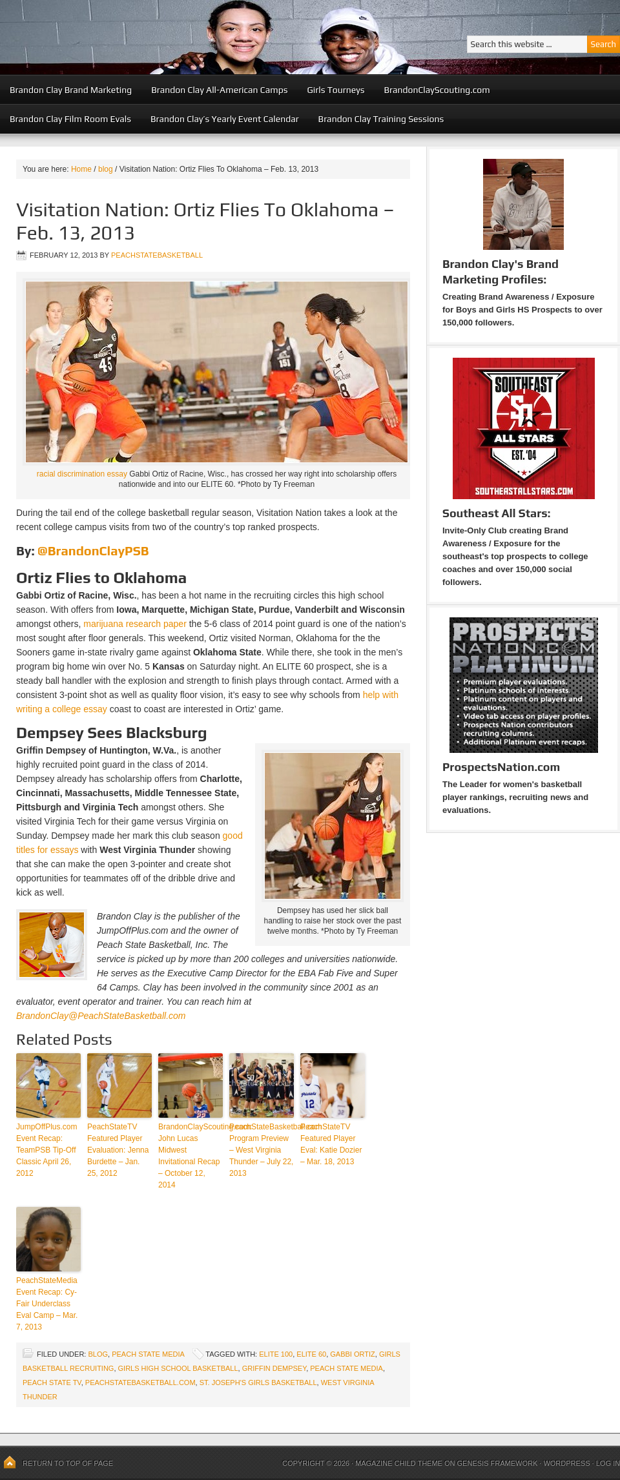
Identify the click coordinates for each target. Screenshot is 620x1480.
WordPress (566, 1463)
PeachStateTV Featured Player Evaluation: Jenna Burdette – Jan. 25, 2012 (118, 1150)
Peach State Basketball (158, 37)
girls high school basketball (178, 1368)
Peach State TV (52, 1382)
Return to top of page (68, 1463)
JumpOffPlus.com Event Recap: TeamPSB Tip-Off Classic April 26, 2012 (46, 1150)
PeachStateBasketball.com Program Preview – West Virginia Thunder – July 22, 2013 (261, 1150)
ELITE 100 (276, 1354)
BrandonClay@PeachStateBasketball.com (100, 1016)
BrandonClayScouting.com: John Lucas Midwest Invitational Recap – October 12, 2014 (190, 1155)
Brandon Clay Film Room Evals (70, 119)
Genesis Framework (497, 1463)
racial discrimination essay (82, 473)
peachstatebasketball (157, 255)
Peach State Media (148, 1354)
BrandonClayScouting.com (437, 90)
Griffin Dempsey (274, 1368)
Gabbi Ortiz (352, 1354)
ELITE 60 (311, 1354)
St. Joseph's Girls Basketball (258, 1382)
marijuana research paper (135, 624)
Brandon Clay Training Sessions (381, 119)
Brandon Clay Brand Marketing (71, 90)
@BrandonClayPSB (93, 550)
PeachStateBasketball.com (140, 1382)
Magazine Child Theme (398, 1463)
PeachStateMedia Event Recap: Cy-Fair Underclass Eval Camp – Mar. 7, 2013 (47, 1303)
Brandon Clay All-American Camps (219, 90)
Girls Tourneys (336, 90)
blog (98, 1354)
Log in (608, 1463)
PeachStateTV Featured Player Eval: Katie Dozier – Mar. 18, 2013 (331, 1144)
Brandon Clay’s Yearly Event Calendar (224, 119)
